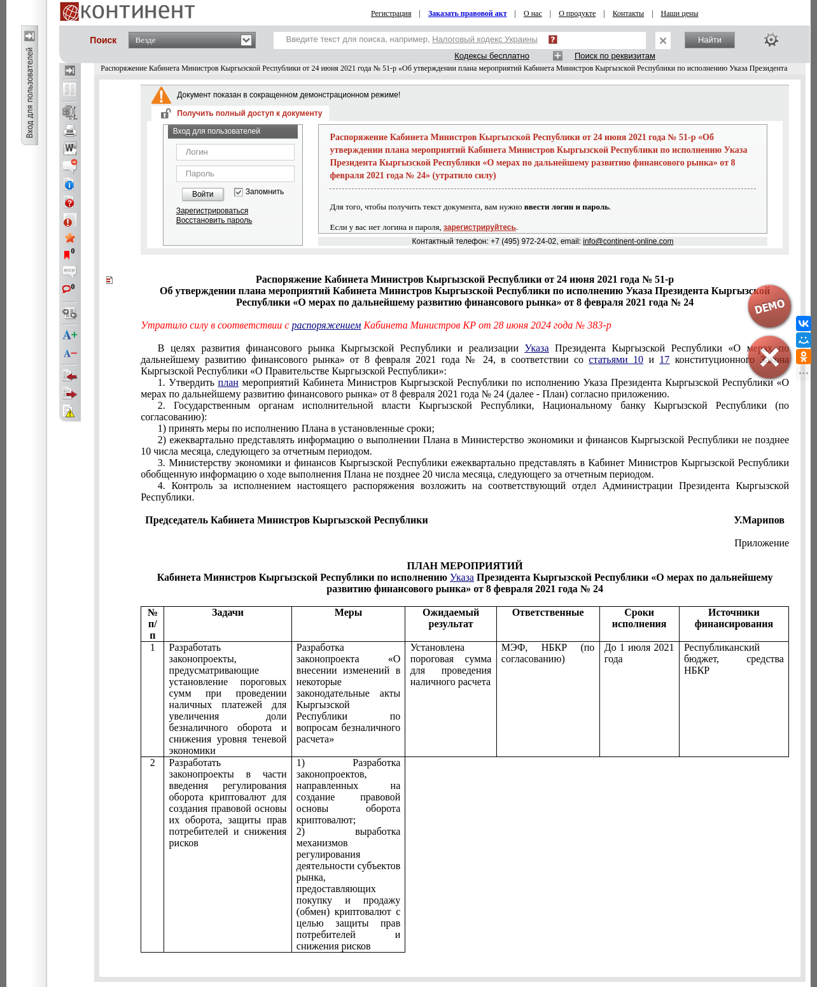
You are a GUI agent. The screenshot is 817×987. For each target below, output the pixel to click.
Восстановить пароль (214, 220)
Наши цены (680, 13)
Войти (203, 194)
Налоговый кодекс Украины (485, 39)
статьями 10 (616, 359)
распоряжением (326, 325)
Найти (710, 40)
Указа (537, 348)
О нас (533, 13)
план (228, 382)
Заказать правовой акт (467, 13)
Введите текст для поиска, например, (412, 39)
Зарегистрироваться (212, 210)
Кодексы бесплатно (491, 55)
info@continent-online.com (628, 241)
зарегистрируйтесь (479, 227)
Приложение (761, 542)
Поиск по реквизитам (615, 55)
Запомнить (265, 192)
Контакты (629, 13)
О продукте (577, 13)
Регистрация (391, 13)
